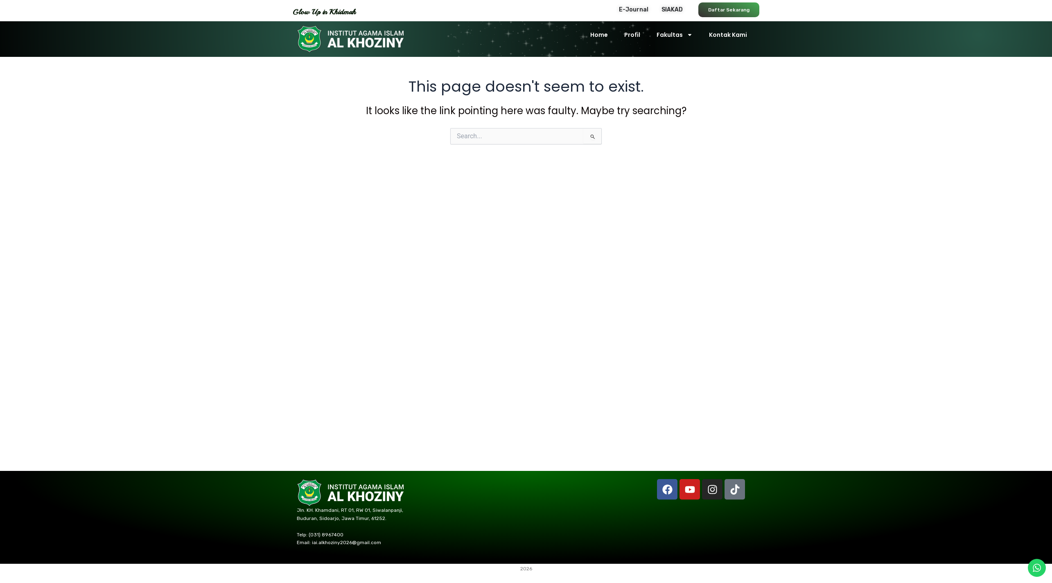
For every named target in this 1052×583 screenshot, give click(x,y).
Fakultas (675, 35)
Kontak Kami (728, 35)
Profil (632, 35)
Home (599, 35)
